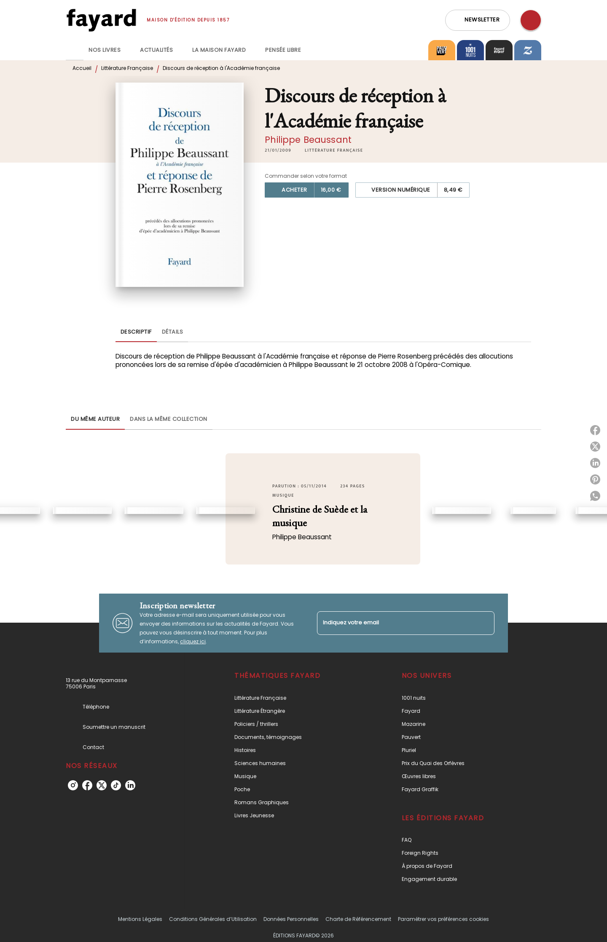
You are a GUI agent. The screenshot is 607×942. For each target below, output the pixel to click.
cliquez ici (193, 641)
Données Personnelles (291, 919)
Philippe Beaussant (308, 140)
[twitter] (101, 785)
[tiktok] (116, 785)
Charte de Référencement (358, 919)
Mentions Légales (140, 919)
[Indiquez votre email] (395, 622)
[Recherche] (530, 20)
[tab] (74, 50)
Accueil (82, 68)
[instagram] (73, 785)
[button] (477, 20)
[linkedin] (130, 785)
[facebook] (87, 785)
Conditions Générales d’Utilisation (213, 919)
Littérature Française (127, 68)
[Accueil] (101, 20)
